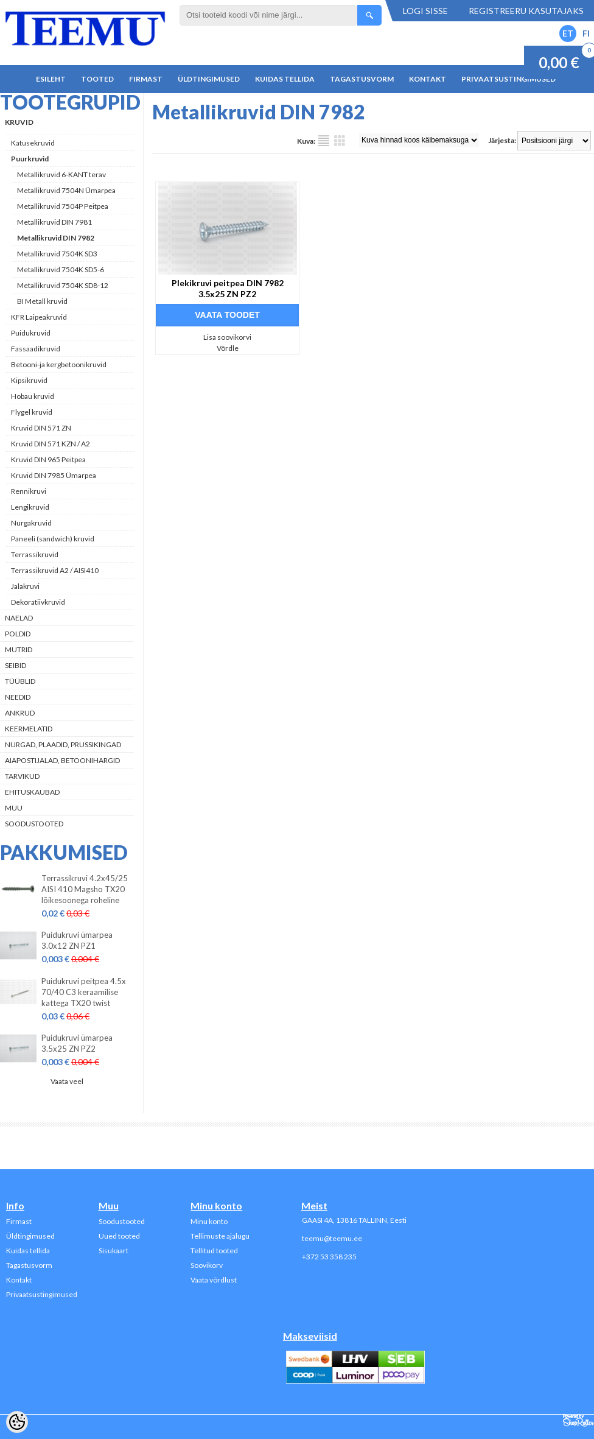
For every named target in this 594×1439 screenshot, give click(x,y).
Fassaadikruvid (35, 348)
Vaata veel (67, 1081)
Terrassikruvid (34, 554)
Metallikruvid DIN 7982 (55, 237)
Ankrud (20, 712)
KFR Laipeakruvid (39, 317)
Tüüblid (20, 681)
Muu (14, 807)
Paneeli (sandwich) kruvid (52, 538)
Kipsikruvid (29, 380)
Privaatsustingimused (508, 78)
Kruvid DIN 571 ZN (41, 427)
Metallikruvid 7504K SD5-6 (60, 269)
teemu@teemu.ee (332, 1238)
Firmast (145, 78)
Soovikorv (206, 1265)
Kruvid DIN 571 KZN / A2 (50, 443)
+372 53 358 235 (329, 1256)
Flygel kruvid (31, 412)
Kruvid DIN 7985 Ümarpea (53, 475)
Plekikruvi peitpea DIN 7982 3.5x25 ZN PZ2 (228, 288)
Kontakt (427, 78)
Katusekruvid (33, 142)
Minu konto (209, 1221)
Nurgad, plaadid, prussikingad (63, 744)
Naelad (19, 617)
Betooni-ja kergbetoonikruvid (59, 364)
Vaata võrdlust (213, 1279)
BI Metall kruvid (42, 301)
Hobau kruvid (32, 396)
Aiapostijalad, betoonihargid (62, 760)
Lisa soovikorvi (227, 337)
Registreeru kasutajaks (526, 10)
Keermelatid (28, 728)
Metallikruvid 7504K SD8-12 (62, 285)
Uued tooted (119, 1235)
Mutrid (18, 649)
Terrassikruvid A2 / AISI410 (55, 570)
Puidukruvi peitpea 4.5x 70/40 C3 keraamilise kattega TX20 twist (83, 992)
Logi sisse (425, 10)
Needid (17, 697)
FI (586, 33)
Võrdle (228, 348)
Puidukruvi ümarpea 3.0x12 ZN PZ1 (77, 940)
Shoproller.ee (578, 1421)
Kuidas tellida (285, 78)
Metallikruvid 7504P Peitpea (62, 206)
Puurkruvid (30, 158)
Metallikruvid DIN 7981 (54, 222)
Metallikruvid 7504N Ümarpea (66, 190)
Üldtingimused (209, 78)
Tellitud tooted (214, 1250)
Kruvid (19, 122)
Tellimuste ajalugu (220, 1235)
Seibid (15, 665)
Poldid (17, 633)
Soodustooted (34, 823)
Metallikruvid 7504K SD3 (57, 253)
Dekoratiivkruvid (38, 602)
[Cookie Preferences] (17, 1422)
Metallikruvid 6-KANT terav (61, 174)
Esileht (51, 78)
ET (567, 33)
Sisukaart (113, 1250)
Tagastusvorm (362, 78)
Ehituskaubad (32, 792)
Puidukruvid (31, 332)
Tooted (97, 78)
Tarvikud (22, 776)
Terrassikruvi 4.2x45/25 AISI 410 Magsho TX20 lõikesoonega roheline (84, 889)
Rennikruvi (28, 491)
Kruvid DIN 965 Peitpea (48, 459)
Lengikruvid (30, 507)
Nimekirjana (323, 140)
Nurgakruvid (31, 522)
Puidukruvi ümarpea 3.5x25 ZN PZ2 (77, 1043)
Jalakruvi (25, 586)
